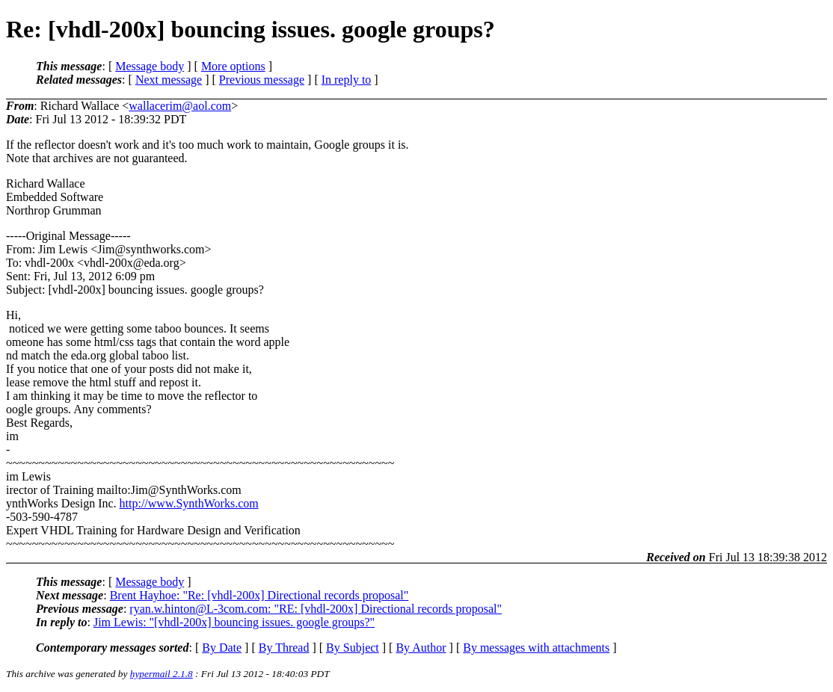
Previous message (261, 79)
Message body (149, 66)
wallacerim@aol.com (180, 105)
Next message (168, 79)
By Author (421, 647)
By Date (222, 647)
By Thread (284, 647)
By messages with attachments (536, 647)
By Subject (352, 647)
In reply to (347, 79)
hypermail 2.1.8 (161, 673)
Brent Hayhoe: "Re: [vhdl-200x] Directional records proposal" (259, 595)
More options (233, 66)
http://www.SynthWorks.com (189, 503)
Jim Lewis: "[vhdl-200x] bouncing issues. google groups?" (234, 622)
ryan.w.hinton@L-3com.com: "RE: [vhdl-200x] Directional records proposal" (315, 608)
